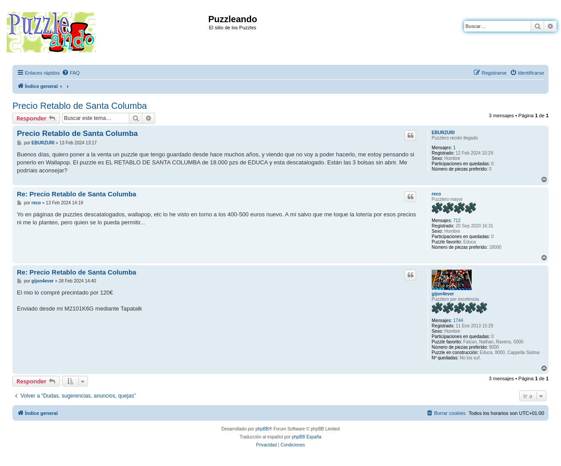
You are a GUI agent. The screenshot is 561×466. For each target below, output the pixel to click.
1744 (458, 320)
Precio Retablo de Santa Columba (79, 106)
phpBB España (306, 436)
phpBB (262, 428)
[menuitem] (71, 73)
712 (457, 220)
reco (436, 193)
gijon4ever (443, 293)
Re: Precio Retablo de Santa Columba (76, 194)
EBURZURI (443, 132)
